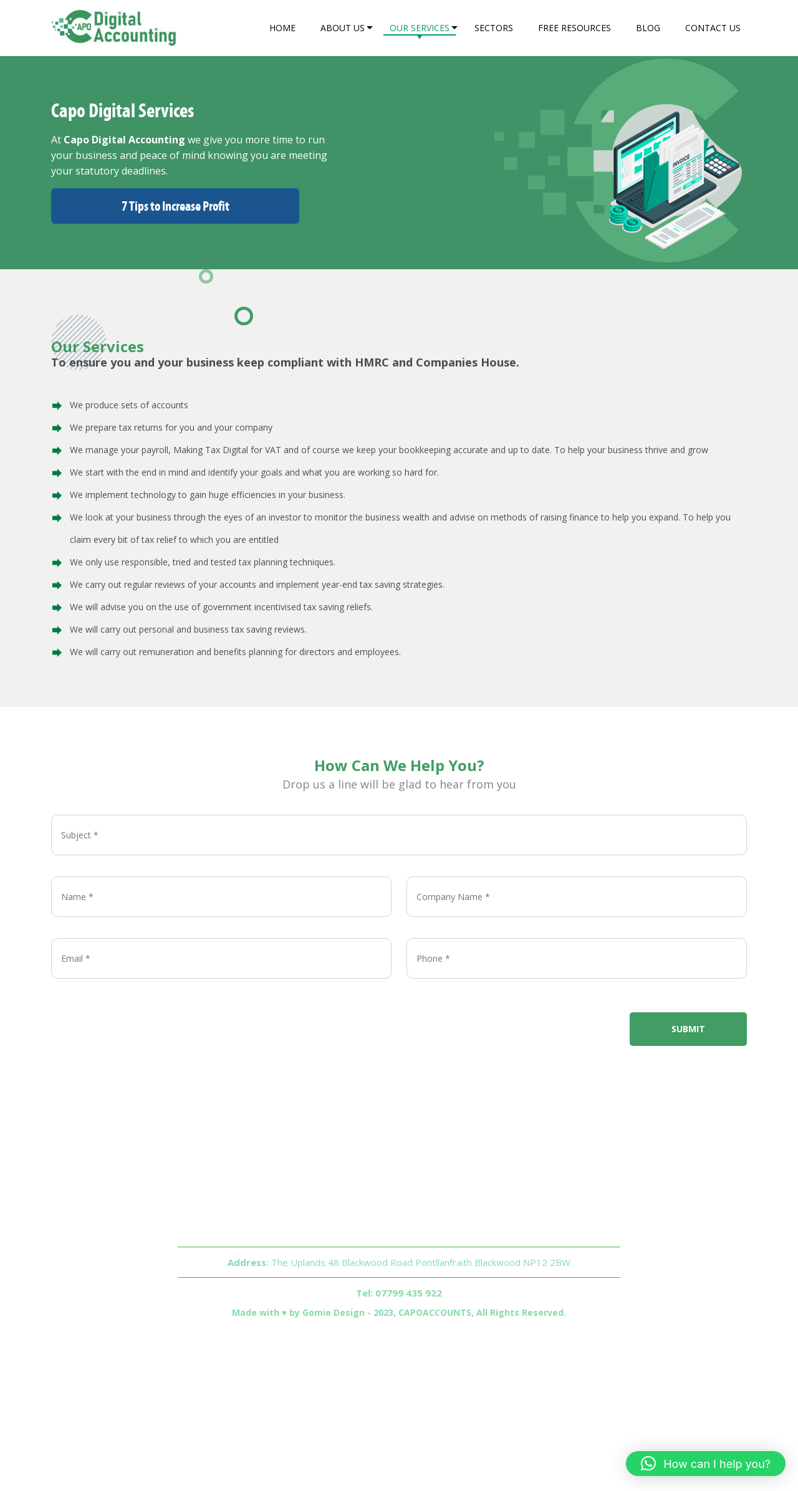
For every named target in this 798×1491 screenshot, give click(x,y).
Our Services (419, 28)
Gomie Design (333, 1312)
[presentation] (146, 1013)
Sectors (493, 28)
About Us (342, 28)
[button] (706, 1463)
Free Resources (574, 28)
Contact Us (713, 28)
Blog (648, 28)
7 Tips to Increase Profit (175, 206)
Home (282, 28)
